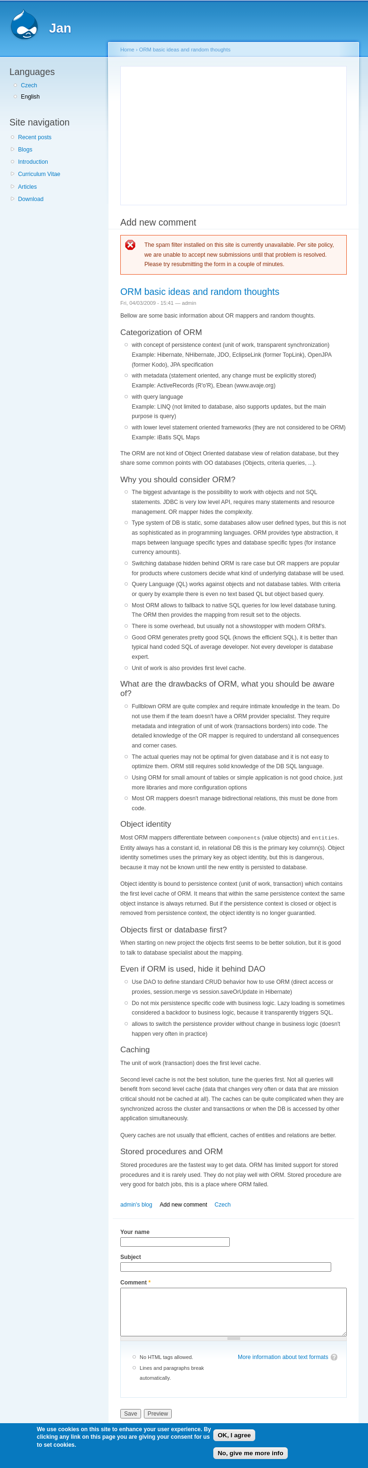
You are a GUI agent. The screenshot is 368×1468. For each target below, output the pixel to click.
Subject (130, 1256)
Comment (135, 1282)
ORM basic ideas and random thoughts (185, 49)
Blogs (25, 149)
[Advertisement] (205, 134)
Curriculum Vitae (39, 174)
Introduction (33, 162)
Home (127, 49)
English (30, 96)
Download (30, 199)
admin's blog (136, 1204)
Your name (135, 1231)
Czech (29, 85)
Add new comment (183, 1204)
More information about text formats (283, 1356)
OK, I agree (234, 1435)
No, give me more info (250, 1453)
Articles (27, 187)
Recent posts (34, 137)
